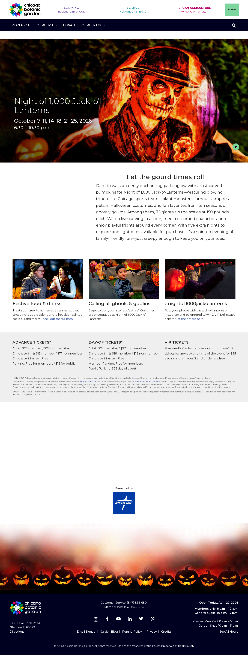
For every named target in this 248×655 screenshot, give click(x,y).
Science (133, 9)
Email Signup (86, 631)
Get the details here (189, 319)
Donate (69, 25)
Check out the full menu (57, 319)
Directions (17, 631)
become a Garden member (146, 381)
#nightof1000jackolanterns (196, 303)
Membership (47, 25)
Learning (71, 9)
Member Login (94, 25)
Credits (166, 631)
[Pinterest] (152, 620)
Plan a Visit (21, 25)
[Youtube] (118, 620)
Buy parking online (90, 381)
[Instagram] (96, 620)
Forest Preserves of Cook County (173, 646)
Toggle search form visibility (233, 25)
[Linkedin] (130, 620)
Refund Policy (132, 631)
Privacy (151, 631)
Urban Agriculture (194, 9)
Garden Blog (109, 631)
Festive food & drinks (37, 303)
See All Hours (228, 631)
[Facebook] (107, 620)
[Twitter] (141, 620)
